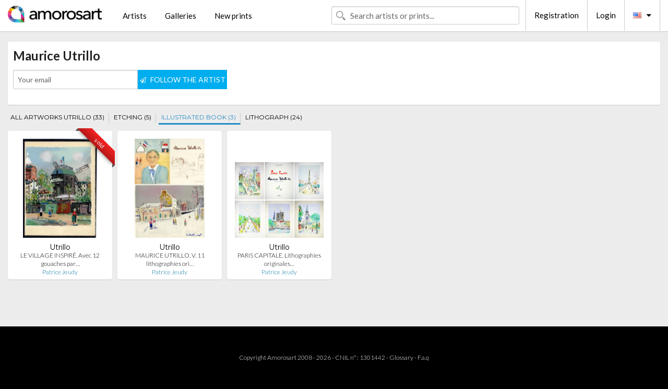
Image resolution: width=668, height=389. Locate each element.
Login (606, 15)
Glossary (401, 357)
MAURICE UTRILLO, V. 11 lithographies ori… (170, 259)
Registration (556, 15)
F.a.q (423, 357)
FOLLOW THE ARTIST (182, 79)
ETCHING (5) (132, 117)
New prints (233, 15)
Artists (135, 15)
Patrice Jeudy (60, 272)
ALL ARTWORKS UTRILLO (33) (57, 117)
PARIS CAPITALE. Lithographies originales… (279, 259)
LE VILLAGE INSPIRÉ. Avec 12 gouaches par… (60, 259)
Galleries (180, 15)
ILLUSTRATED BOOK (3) (198, 117)
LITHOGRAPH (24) (273, 117)
